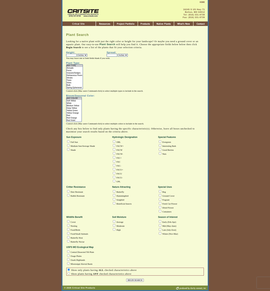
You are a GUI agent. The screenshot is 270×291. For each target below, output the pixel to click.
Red (74, 115)
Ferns (74, 70)
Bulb (74, 85)
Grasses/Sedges (74, 73)
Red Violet (74, 120)
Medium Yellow (74, 106)
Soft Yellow (74, 101)
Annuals (74, 68)
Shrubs (74, 78)
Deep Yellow (74, 108)
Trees (74, 80)
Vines (74, 83)
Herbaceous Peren (74, 75)
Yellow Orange (74, 113)
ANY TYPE (74, 66)
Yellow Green (74, 110)
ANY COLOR (74, 98)
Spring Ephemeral (74, 88)
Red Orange (74, 118)
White (74, 103)
